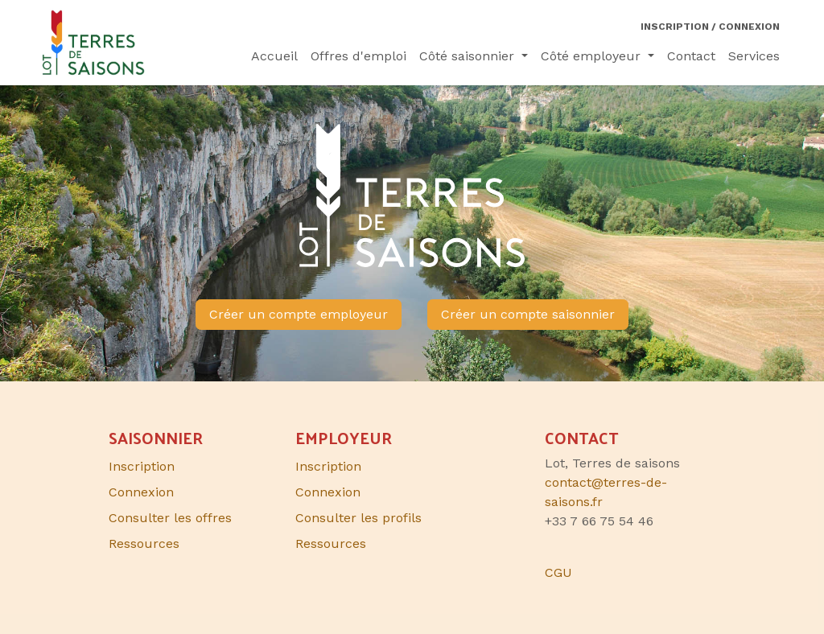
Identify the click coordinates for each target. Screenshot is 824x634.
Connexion (327, 492)
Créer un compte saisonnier (528, 314)
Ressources (330, 543)
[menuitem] (274, 56)
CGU (558, 572)
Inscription (328, 466)
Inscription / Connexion (710, 26)
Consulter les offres (170, 517)
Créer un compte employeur (298, 314)
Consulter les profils (358, 517)
